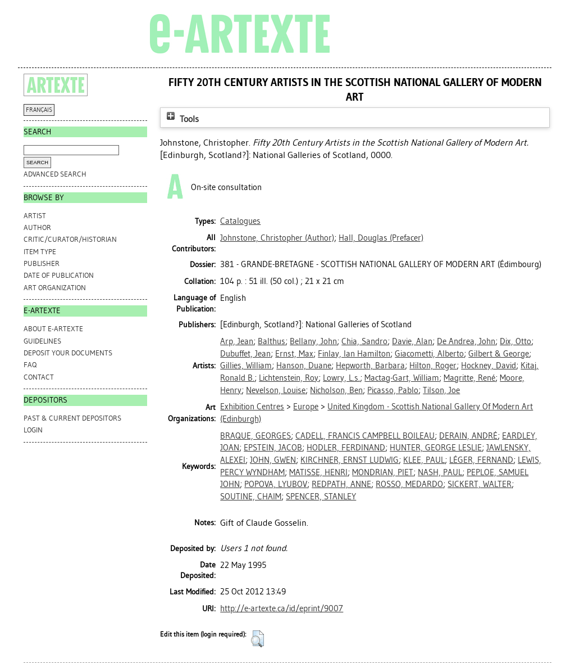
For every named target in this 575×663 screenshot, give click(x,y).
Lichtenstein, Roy (288, 378)
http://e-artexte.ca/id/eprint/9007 (281, 608)
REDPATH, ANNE (341, 484)
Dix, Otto (515, 341)
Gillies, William (246, 365)
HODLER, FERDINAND (346, 448)
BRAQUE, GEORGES (255, 436)
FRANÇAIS (39, 110)
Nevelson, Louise (275, 390)
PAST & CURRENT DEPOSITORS (72, 418)
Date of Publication (59, 275)
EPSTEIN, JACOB (273, 448)
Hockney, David (488, 365)
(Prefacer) (381, 238)
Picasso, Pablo (392, 390)
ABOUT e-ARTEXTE (53, 328)
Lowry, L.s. (341, 378)
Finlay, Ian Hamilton (354, 354)
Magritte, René (469, 378)
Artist (35, 215)
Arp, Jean (236, 341)
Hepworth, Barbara (370, 365)
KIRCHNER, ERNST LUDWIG (349, 460)
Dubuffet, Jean (245, 354)
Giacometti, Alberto (429, 354)
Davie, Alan (412, 341)
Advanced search (55, 174)
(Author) (277, 238)
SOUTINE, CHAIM (250, 496)
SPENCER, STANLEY (321, 496)
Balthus (271, 341)
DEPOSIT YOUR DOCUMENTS (68, 353)
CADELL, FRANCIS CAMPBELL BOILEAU (365, 436)
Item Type (40, 251)
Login (33, 430)
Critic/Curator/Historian (70, 239)
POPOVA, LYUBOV (275, 484)
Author (37, 227)
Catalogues (240, 221)
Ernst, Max (294, 354)
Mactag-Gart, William (401, 378)
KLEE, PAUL (424, 460)
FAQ (30, 364)
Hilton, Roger (433, 365)
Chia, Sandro (364, 341)
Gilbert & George (498, 354)
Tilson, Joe (441, 390)
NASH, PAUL (440, 472)
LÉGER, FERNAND (481, 460)
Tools (181, 119)
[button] (257, 639)
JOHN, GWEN (273, 460)
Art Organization (55, 287)
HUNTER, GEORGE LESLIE (436, 448)
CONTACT (39, 377)
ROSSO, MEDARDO (409, 484)
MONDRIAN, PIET (382, 472)
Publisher (42, 263)
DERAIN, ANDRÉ (468, 436)
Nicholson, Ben (336, 390)
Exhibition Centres (252, 407)
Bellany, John (313, 341)
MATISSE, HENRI (318, 472)
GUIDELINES (42, 341)
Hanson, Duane (303, 365)
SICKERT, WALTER (480, 484)
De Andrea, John (466, 341)
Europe (305, 407)
